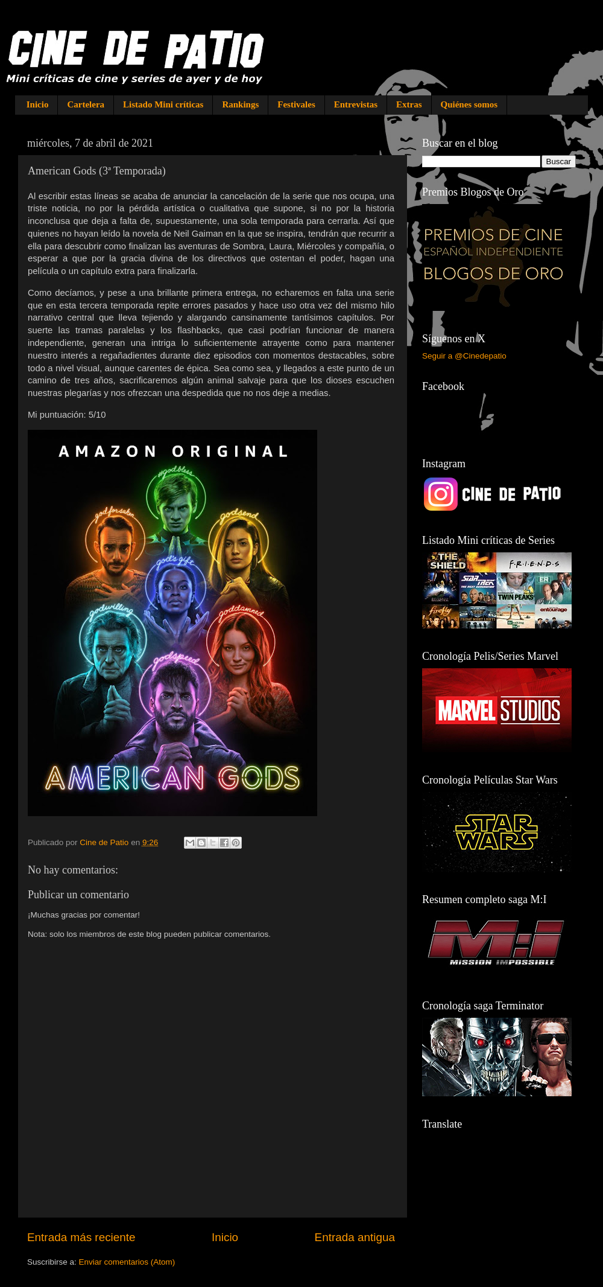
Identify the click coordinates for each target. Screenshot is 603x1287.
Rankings (240, 104)
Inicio (38, 104)
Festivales (296, 104)
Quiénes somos (469, 104)
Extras (409, 104)
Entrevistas (355, 104)
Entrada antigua (355, 1237)
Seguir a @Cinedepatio (464, 355)
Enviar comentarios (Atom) (127, 1261)
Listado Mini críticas (163, 104)
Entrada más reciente (81, 1237)
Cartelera (85, 104)
